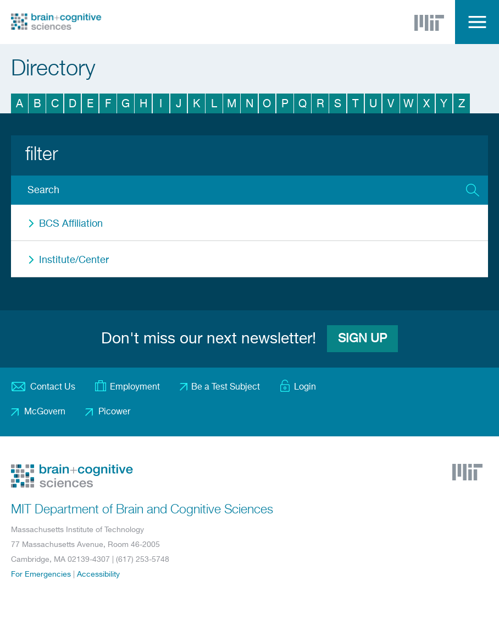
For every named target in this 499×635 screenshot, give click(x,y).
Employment (135, 387)
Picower (114, 412)
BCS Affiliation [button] (71, 224)
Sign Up (362, 339)
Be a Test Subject (225, 387)
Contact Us (52, 387)
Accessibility (98, 574)
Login (305, 387)
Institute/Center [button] (74, 260)
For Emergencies (41, 574)
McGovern (44, 412)
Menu (477, 22)
